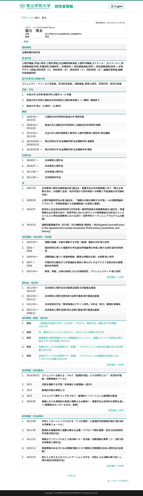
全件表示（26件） (116, 465)
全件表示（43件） (116, 364)
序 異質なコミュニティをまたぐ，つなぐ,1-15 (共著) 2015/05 (71, 332)
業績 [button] (26, 41)
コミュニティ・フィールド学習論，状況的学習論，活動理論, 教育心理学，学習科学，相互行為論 (72, 83)
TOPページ (27, 17)
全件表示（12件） (116, 277)
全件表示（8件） (117, 410)
